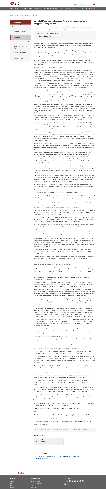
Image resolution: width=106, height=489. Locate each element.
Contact (11, 482)
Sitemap (12, 478)
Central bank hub (19, 12)
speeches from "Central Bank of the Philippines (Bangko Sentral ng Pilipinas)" (57, 453)
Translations (12, 486)
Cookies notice (34, 484)
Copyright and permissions (36, 480)
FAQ (11, 480)
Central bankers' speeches (31, 12)
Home (11, 12)
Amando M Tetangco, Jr (45, 33)
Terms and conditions (35, 478)
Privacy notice (34, 482)
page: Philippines (42, 456)
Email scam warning (35, 486)
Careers (12, 484)
